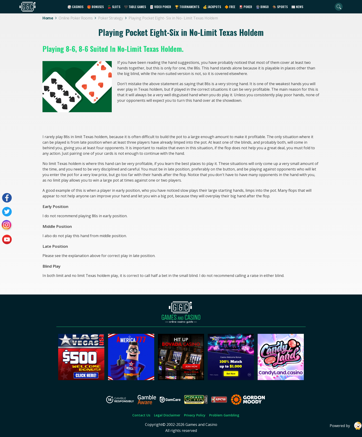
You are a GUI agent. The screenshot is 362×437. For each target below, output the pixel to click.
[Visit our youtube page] (7, 239)
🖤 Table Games (135, 6)
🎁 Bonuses (95, 6)
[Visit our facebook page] (7, 198)
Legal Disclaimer (167, 415)
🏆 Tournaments (187, 6)
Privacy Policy (194, 415)
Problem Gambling (224, 415)
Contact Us (141, 415)
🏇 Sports (280, 6)
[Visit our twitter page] (7, 212)
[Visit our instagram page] (7, 225)
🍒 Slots (113, 6)
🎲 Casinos (75, 6)
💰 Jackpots (212, 6)
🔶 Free (230, 6)
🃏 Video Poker (160, 6)
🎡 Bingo (262, 6)
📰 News (297, 6)
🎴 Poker (245, 6)
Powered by (346, 426)
